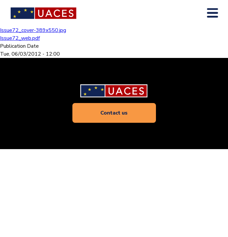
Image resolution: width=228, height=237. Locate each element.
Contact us (114, 113)
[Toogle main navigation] (212, 13)
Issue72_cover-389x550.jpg (33, 30)
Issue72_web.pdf (20, 38)
